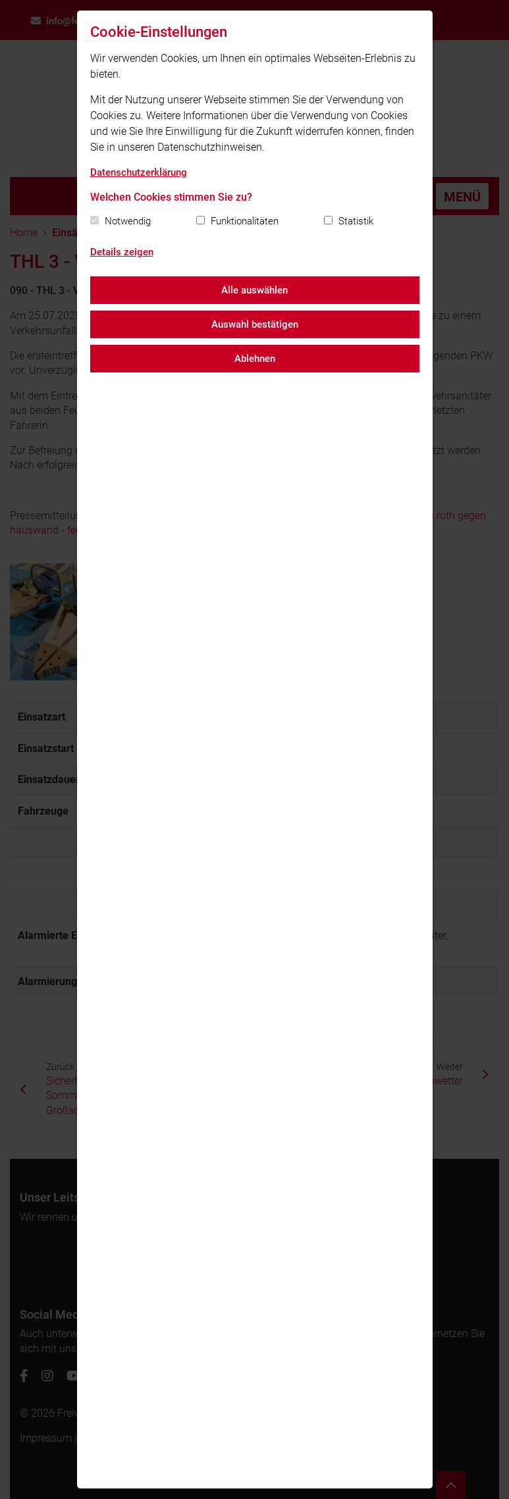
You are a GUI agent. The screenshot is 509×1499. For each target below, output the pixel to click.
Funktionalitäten (245, 221)
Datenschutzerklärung (138, 172)
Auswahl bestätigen (254, 324)
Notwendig (128, 221)
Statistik (355, 221)
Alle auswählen (254, 290)
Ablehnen (254, 359)
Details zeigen (121, 252)
